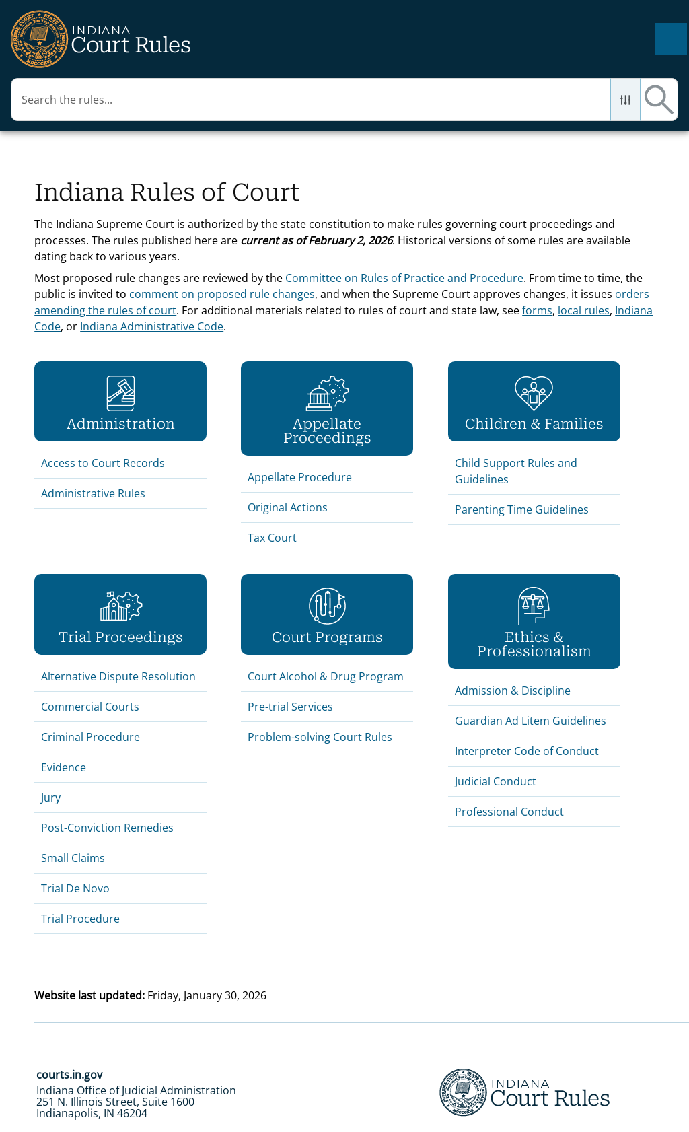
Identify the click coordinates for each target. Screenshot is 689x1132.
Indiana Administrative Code (151, 326)
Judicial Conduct (495, 781)
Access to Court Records (103, 463)
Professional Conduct (509, 811)
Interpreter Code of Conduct (527, 751)
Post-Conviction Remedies (107, 827)
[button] (625, 99)
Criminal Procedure (90, 737)
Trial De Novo (75, 888)
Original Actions (288, 507)
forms (537, 310)
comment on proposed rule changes (222, 294)
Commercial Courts (90, 706)
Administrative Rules (93, 493)
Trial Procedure (81, 918)
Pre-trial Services (290, 706)
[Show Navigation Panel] (671, 39)
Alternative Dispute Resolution (118, 676)
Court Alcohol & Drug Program (326, 676)
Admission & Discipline (513, 690)
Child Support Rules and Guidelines (516, 471)
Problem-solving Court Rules (320, 737)
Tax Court (272, 537)
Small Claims (73, 858)
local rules (584, 310)
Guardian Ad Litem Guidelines (530, 720)
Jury (51, 797)
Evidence (63, 767)
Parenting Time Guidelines (522, 509)
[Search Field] (344, 99)
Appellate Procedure (300, 477)
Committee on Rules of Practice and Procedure (404, 278)
